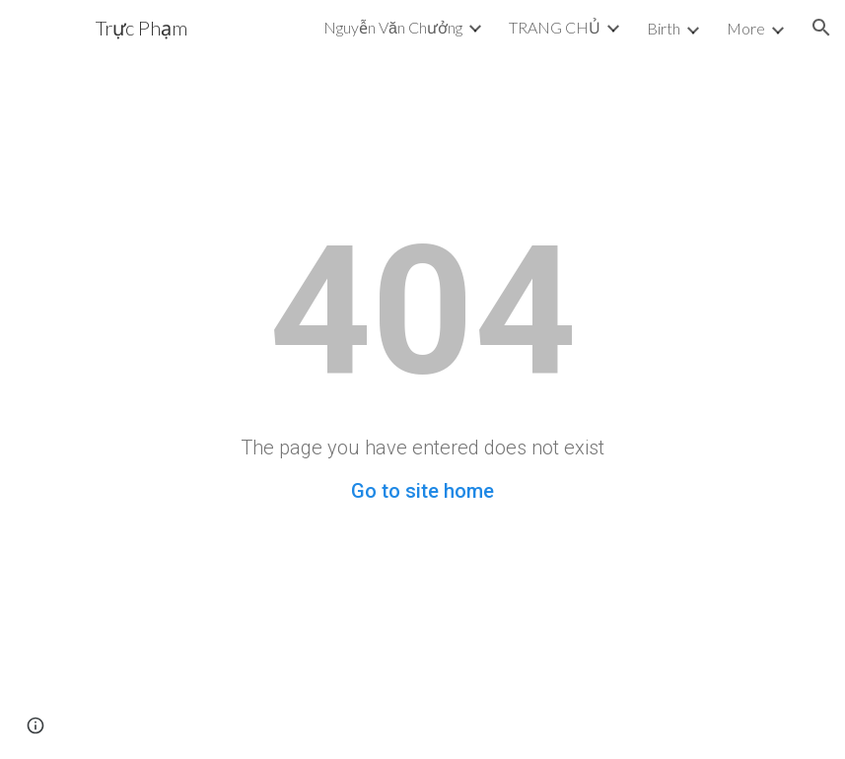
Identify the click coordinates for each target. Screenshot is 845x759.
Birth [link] (663, 28)
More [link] (746, 28)
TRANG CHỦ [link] (554, 27)
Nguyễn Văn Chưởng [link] (392, 27)
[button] (821, 27)
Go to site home (422, 491)
